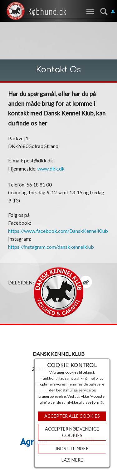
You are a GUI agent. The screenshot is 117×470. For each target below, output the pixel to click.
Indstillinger (72, 448)
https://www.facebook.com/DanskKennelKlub (58, 231)
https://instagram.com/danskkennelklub (51, 247)
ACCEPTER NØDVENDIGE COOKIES (72, 432)
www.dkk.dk (51, 168)
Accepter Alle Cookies (72, 416)
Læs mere (72, 459)
